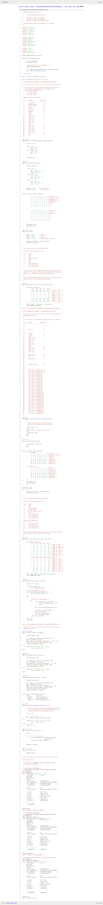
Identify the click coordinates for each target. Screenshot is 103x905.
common (31, 6)
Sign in (100, 2)
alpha (70, 6)
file (46, 9)
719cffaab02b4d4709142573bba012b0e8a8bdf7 (48, 6)
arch (66, 6)
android (21, 6)
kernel (26, 6)
